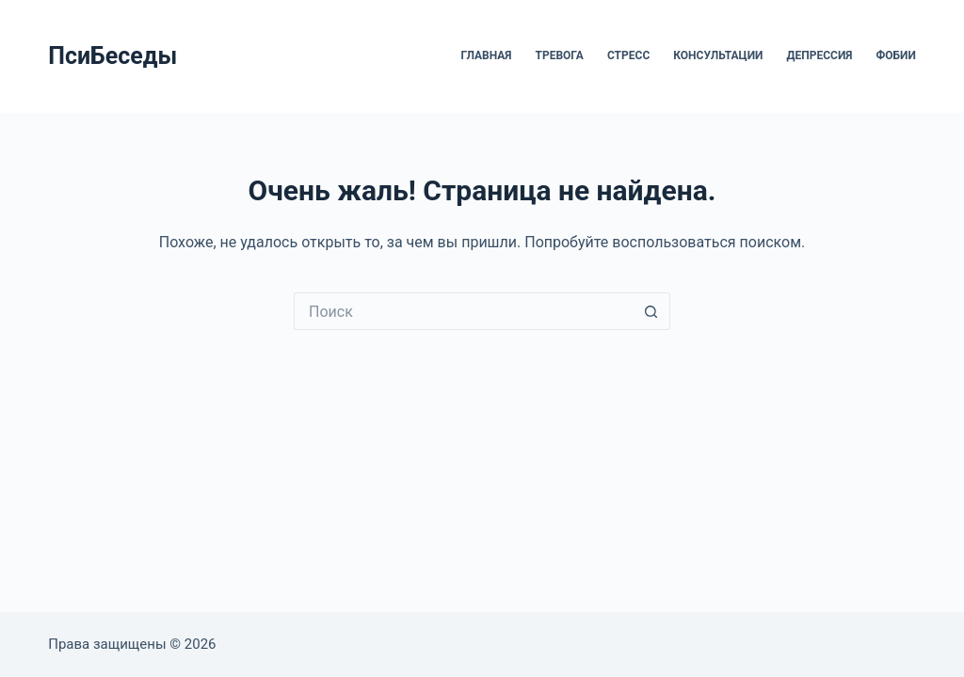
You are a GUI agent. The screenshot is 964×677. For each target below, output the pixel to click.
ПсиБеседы (112, 56)
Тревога (560, 55)
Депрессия (820, 55)
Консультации (718, 55)
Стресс (628, 55)
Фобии (895, 55)
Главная (485, 55)
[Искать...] (463, 311)
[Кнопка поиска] (651, 311)
